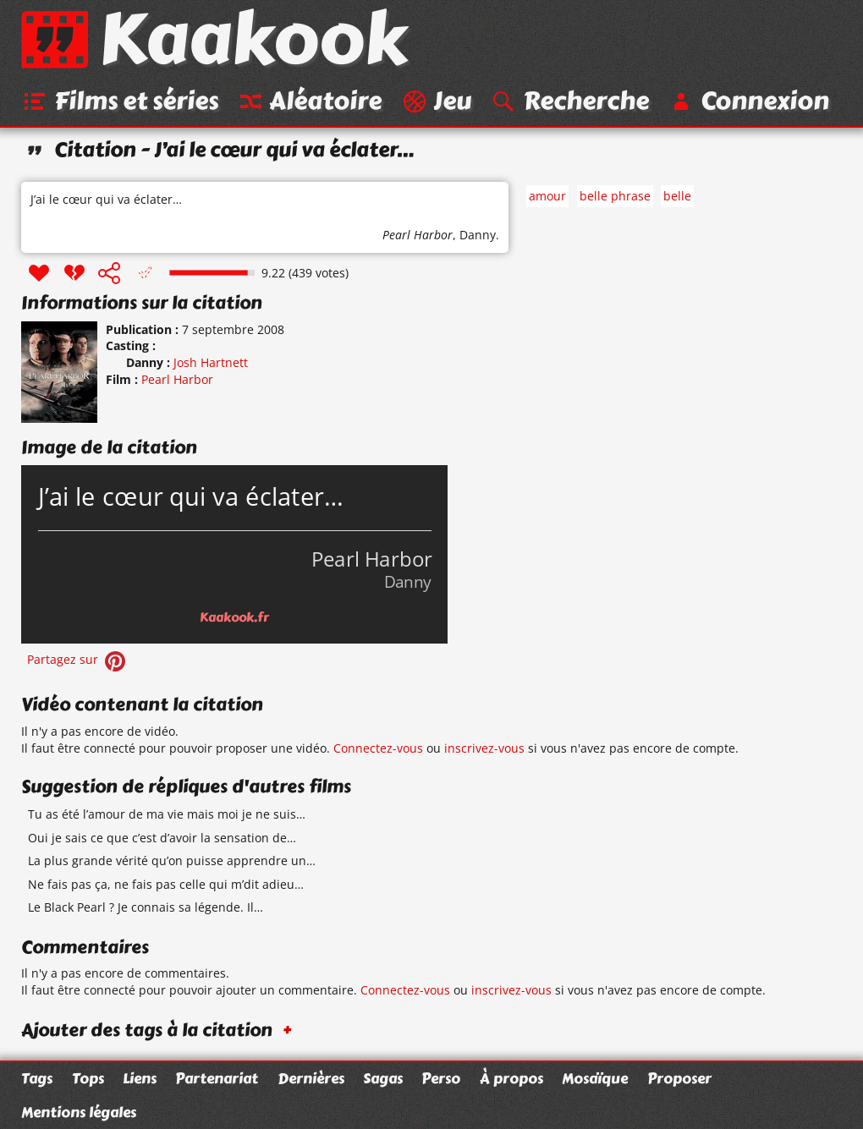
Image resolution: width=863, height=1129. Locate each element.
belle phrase (615, 196)
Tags (36, 1078)
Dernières (311, 1078)
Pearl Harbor (417, 235)
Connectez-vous (378, 748)
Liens (140, 1078)
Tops (88, 1078)
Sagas (383, 1078)
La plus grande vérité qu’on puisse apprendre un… (172, 860)
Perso (440, 1078)
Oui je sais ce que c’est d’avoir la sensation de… (162, 838)
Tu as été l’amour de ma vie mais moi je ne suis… (166, 814)
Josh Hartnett (210, 362)
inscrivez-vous (484, 748)
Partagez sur (78, 659)
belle (677, 196)
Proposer (679, 1078)
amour (547, 196)
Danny (477, 235)
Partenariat (216, 1078)
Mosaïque (595, 1078)
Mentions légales (78, 1112)
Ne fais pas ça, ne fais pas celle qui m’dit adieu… (166, 884)
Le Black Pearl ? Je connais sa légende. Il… (145, 907)
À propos (511, 1078)
